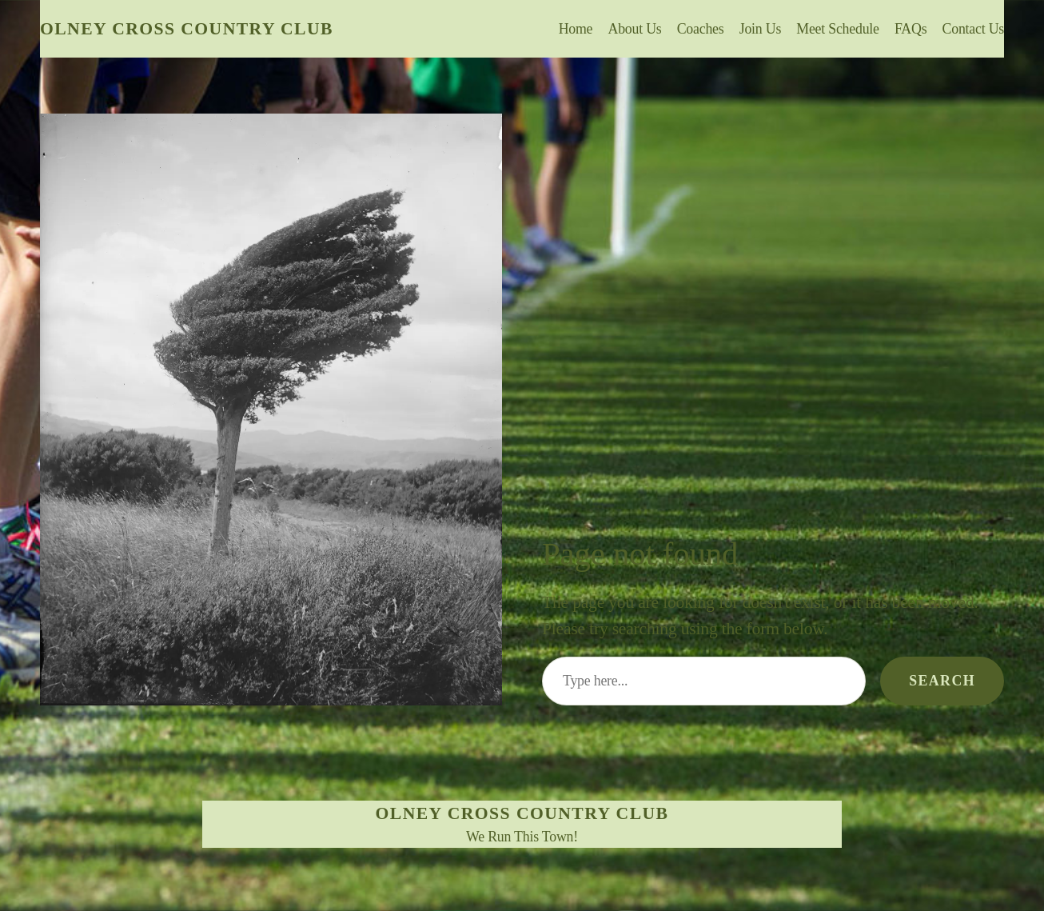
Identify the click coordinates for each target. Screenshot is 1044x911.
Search (942, 681)
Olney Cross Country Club (186, 28)
